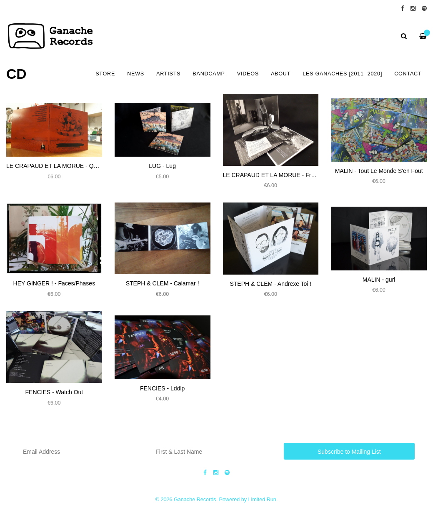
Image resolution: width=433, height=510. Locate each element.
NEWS (135, 74)
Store (105, 74)
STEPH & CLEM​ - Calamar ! (162, 283)
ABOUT (280, 74)
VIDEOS (248, 74)
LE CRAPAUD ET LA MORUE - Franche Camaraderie (293, 175)
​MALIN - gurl (379, 279)
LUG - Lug (162, 165)
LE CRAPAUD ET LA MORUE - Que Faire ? (63, 165)
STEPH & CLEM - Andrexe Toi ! (270, 283)
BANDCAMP (209, 74)
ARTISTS (168, 74)
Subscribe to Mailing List (349, 451)
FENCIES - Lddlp (162, 388)
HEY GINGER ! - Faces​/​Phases (54, 283)
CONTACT (407, 74)
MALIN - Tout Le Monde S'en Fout (379, 171)
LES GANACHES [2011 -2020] (342, 74)
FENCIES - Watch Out (54, 392)
